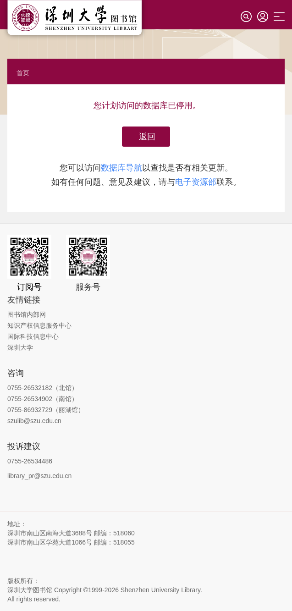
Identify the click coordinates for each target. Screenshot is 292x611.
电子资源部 (195, 182)
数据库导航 (121, 167)
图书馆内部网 (26, 314)
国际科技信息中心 (33, 336)
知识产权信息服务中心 (39, 325)
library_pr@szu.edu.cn (39, 475)
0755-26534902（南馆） (42, 398)
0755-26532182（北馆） (42, 387)
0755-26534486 (29, 461)
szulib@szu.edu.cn (34, 420)
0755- (15, 409)
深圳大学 (20, 347)
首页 (23, 73)
